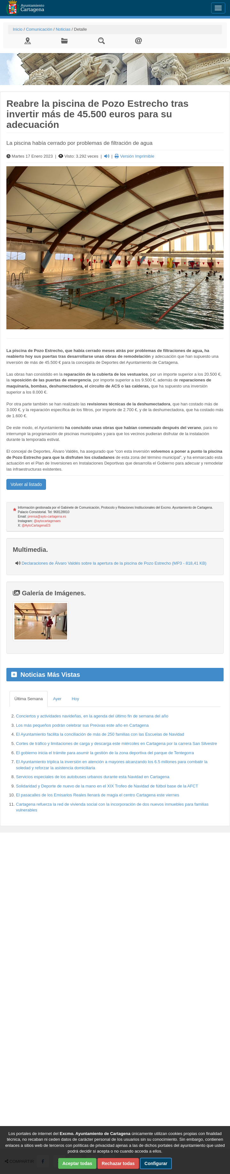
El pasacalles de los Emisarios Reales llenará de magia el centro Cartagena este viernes (97, 795)
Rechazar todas (118, 1163)
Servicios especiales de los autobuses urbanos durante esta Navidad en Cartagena (92, 776)
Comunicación (39, 29)
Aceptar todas (77, 1163)
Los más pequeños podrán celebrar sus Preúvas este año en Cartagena (82, 725)
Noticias (63, 29)
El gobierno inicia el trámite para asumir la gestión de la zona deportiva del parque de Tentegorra (105, 752)
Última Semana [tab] (28, 698)
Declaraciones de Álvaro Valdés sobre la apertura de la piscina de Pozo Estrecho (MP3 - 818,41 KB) (114, 563)
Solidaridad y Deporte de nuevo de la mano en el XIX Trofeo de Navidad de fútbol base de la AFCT (107, 786)
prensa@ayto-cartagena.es (46, 516)
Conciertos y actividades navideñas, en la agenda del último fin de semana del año (92, 716)
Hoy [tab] (75, 698)
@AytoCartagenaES (36, 525)
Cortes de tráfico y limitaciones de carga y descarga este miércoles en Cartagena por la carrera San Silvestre (116, 743)
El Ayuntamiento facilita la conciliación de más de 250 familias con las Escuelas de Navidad (100, 734)
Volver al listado (26, 484)
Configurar (155, 1163)
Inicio (17, 29)
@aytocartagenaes (47, 521)
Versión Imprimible (134, 156)
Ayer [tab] (57, 698)
